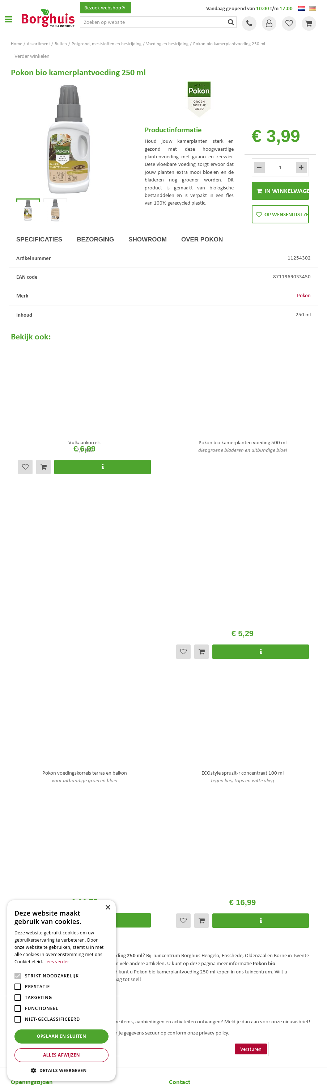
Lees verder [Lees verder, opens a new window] (56, 962)
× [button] (107, 908)
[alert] (61, 990)
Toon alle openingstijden (37, 879)
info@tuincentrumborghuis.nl (201, 867)
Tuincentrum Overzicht (204, 1076)
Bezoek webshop (105, 7)
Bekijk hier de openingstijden (75, 706)
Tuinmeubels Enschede (189, 1002)
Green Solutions (165, 1076)
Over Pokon (202, 247)
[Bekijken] (309, 23)
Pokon (304, 303)
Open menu (8, 19)
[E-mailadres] (163, 776)
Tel (249, 23)
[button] (61, 1070)
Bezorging (95, 247)
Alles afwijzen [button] (61, 1055)
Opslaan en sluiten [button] (61, 1036)
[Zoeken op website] (158, 22)
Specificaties (39, 247)
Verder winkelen (32, 56)
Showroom (147, 247)
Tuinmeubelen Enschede (190, 1009)
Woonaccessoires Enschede (193, 1017)
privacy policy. (214, 760)
